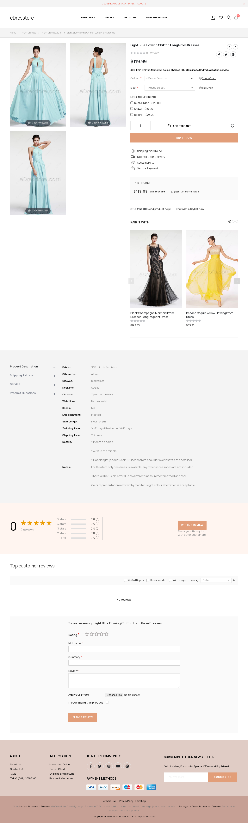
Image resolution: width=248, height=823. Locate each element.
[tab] (33, 367)
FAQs (13, 774)
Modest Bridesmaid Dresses (34, 806)
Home (13, 32)
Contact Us (17, 769)
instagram (109, 766)
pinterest (127, 766)
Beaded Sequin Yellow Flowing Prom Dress (209, 315)
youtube (118, 766)
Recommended (158, 580)
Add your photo (78, 695)
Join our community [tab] (103, 756)
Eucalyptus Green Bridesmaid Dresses (200, 806)
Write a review (192, 525)
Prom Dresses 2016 (51, 32)
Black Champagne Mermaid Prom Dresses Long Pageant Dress (152, 315)
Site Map (141, 801)
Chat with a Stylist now (190, 209)
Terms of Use (109, 801)
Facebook (219, 54)
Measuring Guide (59, 764)
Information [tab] (60, 756)
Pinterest (233, 54)
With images (179, 580)
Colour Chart (57, 769)
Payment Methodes (61, 778)
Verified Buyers (136, 580)
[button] (230, 221)
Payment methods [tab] (101, 779)
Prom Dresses (29, 32)
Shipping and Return (61, 774)
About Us (15, 764)
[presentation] (237, 281)
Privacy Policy (126, 801)
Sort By (194, 580)
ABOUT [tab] (15, 756)
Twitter (226, 54)
